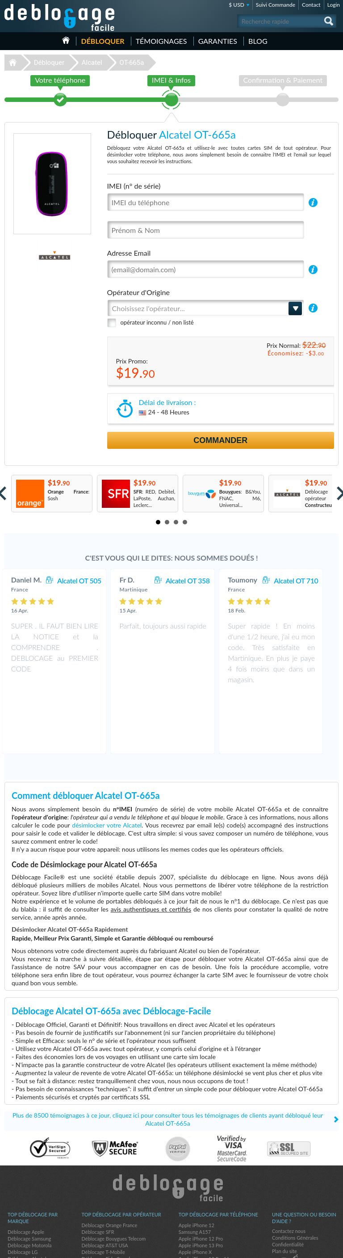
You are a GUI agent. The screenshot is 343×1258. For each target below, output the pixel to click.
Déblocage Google (27, 1220)
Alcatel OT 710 (305, 580)
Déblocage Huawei (28, 1213)
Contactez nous (288, 1172)
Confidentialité (288, 1185)
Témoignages (161, 41)
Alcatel (92, 63)
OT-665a (131, 63)
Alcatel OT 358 (197, 580)
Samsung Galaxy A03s (202, 1213)
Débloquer (102, 41)
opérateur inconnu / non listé (157, 322)
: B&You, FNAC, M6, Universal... (240, 498)
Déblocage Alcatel (27, 1200)
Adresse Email (129, 253)
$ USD (236, 4)
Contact (311, 4)
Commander (220, 440)
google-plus (332, 1247)
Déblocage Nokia (26, 1206)
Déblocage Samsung (29, 1179)
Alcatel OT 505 (88, 580)
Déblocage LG (23, 1193)
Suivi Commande (275, 4)
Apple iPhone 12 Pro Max (206, 1206)
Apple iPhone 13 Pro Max (206, 1200)
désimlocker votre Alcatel (107, 766)
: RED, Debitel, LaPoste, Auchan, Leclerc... (155, 498)
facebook (296, 1247)
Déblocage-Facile (59, 17)
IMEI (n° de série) (134, 186)
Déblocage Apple (26, 1173)
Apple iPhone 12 (196, 1166)
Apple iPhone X (195, 1193)
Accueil (66, 40)
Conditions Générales (295, 1179)
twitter (314, 1247)
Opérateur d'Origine (138, 292)
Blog (258, 41)
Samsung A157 (195, 1173)
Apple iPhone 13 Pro (201, 1186)
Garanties (217, 41)
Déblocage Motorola (29, 1186)
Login (333, 4)
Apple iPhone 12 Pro (201, 1179)
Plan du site (284, 1192)
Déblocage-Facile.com (171, 1128)
